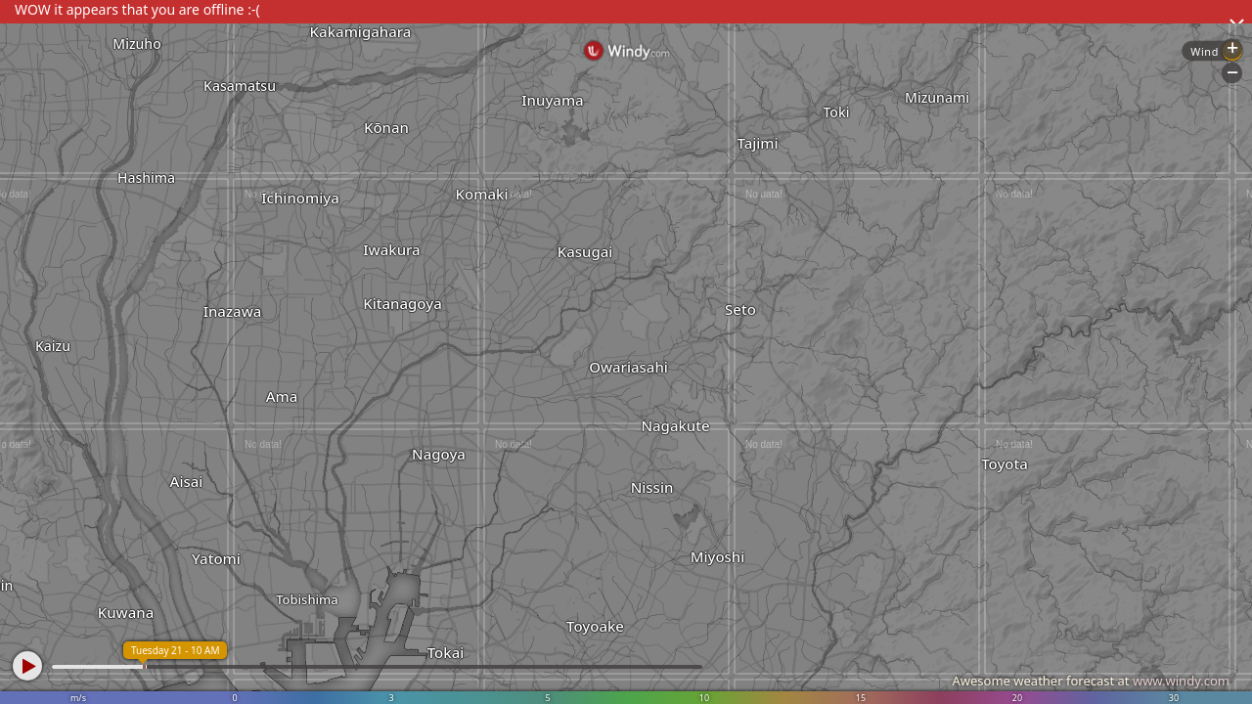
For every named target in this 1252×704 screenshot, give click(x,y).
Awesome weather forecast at (1091, 680)
